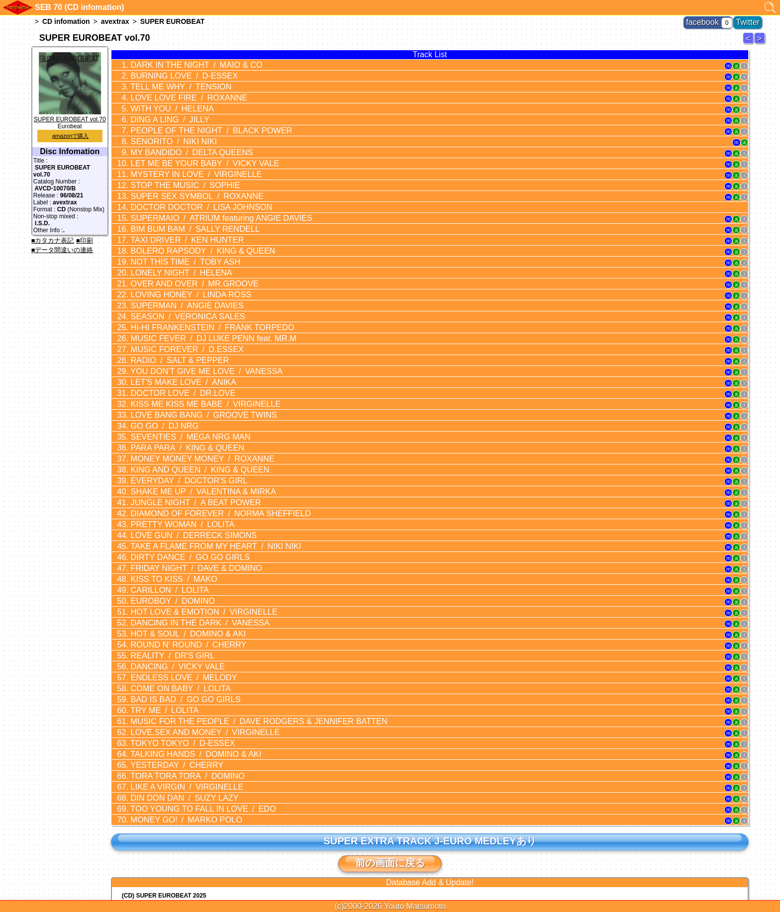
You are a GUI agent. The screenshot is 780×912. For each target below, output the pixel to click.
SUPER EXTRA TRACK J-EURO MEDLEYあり (430, 736)
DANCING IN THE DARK (187, 546)
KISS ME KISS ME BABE (191, 357)
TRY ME (156, 622)
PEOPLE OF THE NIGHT (196, 121)
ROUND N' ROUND (177, 565)
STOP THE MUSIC (174, 168)
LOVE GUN (181, 470)
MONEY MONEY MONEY (189, 404)
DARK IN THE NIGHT (184, 64)
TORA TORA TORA (176, 678)
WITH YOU (163, 102)
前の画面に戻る (390, 758)
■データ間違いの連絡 (62, 250)
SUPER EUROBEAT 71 (761, 43)
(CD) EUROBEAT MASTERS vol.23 (170, 855)
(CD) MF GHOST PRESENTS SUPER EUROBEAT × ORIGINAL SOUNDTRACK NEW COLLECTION (258, 819)
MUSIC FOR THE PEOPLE (237, 631)
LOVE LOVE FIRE (177, 92)
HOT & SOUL (176, 555)
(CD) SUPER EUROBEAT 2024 (164, 805)
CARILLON (160, 518)
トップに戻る (390, 877)
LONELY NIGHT (170, 244)
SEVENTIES (178, 385)
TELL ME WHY (170, 83)
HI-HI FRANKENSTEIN (197, 291)
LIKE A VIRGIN (175, 688)
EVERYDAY (177, 423)
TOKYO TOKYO (172, 650)
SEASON (176, 281)
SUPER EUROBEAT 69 (750, 43)
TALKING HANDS (183, 659)
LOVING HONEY (179, 263)
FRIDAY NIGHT (183, 499)
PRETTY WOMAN (171, 461)
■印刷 (84, 240)
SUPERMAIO (205, 196)
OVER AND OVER (182, 253)
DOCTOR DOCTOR (188, 187)
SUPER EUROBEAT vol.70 (70, 116)
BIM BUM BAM (182, 206)
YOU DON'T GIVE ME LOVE (192, 329)
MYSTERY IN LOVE (183, 159)
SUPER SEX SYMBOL (184, 178)
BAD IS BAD (174, 612)
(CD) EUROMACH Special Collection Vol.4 (222, 812)
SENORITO (164, 130)
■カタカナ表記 (52, 240)
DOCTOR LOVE (172, 348)
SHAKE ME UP (189, 433)
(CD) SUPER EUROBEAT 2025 (164, 791)
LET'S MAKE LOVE (172, 338)
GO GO (156, 376)
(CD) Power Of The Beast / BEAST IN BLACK (185, 832)
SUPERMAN (175, 272)
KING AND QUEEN (187, 414)
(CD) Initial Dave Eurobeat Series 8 (171, 798)
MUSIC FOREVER (175, 310)
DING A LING (161, 111)
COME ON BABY (170, 603)
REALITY (163, 574)
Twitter (751, 19)
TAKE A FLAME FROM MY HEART (200, 480)
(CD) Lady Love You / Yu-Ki (160, 839)
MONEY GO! (175, 716)
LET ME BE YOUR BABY (191, 149)
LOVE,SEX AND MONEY (191, 640)
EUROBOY (163, 527)
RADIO (169, 319)
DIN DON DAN (173, 697)
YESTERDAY (167, 669)
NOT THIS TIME (174, 234)
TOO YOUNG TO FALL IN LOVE (189, 707)
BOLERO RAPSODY (189, 225)
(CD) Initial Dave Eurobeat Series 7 (171, 825)
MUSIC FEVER (198, 300)
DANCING (167, 584)
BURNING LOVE (173, 74)
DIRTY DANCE (178, 489)
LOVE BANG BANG (190, 366)
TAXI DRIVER (175, 215)
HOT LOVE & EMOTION (190, 537)
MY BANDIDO (180, 140)
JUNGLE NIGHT (183, 442)
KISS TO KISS (164, 508)
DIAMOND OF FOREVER (204, 452)
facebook (713, 19)
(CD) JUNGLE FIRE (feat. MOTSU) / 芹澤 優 (181, 847)
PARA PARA (176, 395)
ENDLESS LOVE (173, 593)
